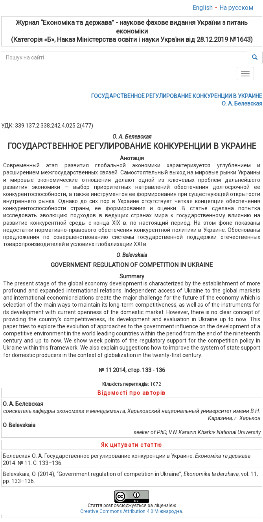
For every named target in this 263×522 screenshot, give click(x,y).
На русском (236, 7)
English (203, 7)
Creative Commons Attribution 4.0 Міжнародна (131, 511)
